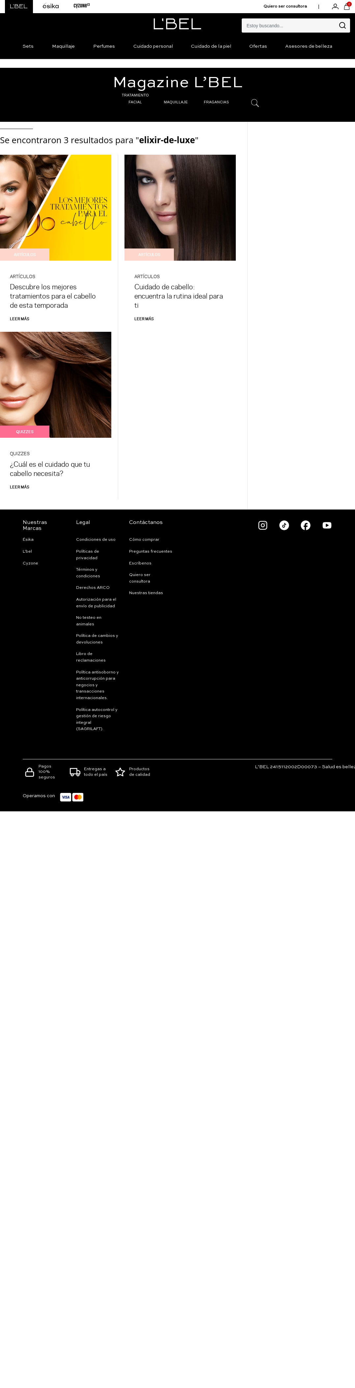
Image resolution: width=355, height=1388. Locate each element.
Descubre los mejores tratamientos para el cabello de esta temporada (53, 296)
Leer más (19, 318)
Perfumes (104, 46)
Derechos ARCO (93, 588)
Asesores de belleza (308, 46)
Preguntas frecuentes (150, 552)
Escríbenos (140, 563)
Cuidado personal (153, 46)
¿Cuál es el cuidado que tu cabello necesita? (50, 468)
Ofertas (258, 46)
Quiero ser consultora (285, 7)
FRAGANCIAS (216, 102)
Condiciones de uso (96, 540)
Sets (28, 46)
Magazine (178, 83)
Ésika (28, 540)
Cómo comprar (144, 540)
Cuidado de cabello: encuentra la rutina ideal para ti (178, 296)
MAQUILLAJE (176, 102)
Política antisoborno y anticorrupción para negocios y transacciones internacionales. (97, 685)
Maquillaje (63, 46)
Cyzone (30, 563)
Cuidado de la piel (211, 46)
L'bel (27, 552)
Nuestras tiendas (146, 593)
